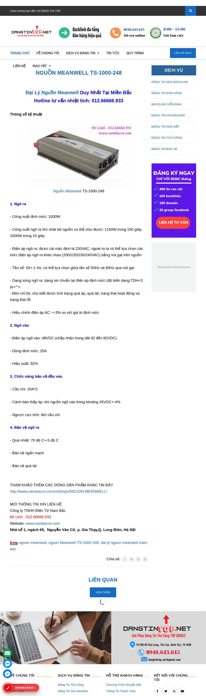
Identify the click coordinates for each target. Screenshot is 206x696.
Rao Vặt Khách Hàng (120, 662)
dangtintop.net (151, 691)
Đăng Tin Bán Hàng (71, 649)
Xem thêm (103, 592)
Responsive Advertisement (173, 267)
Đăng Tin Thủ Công (71, 636)
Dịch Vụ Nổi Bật (20, 649)
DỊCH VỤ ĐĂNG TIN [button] (74, 627)
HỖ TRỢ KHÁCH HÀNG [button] (124, 627)
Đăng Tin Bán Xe (69, 668)
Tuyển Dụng (18, 668)
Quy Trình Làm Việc (23, 655)
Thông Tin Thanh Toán (121, 643)
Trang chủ (16, 636)
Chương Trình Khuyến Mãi (123, 636)
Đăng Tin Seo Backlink (73, 643)
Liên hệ (15, 674)
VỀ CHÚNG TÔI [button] (22, 627)
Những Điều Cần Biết (120, 649)
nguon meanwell (32, 542)
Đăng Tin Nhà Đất (70, 674)
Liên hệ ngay (183, 52)
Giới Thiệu (17, 643)
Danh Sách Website (23, 662)
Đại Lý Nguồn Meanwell (52, 92)
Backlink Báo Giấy (70, 655)
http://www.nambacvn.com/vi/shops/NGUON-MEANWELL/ (58, 491)
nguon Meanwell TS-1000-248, (74, 542)
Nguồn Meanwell (67, 191)
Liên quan (103, 580)
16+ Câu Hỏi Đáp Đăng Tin (124, 655)
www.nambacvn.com (43, 523)
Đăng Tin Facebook (71, 662)
